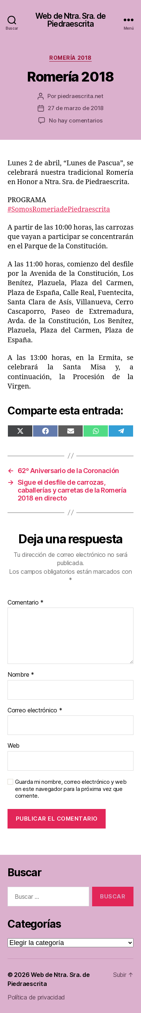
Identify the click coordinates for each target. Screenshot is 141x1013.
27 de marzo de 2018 (75, 108)
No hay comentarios (75, 120)
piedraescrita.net (80, 96)
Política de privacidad (36, 997)
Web (14, 745)
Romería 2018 (70, 57)
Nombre (21, 674)
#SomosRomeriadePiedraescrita (59, 209)
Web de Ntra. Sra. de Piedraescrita (70, 20)
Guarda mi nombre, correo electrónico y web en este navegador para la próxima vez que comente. (71, 789)
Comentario (26, 602)
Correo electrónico (35, 710)
